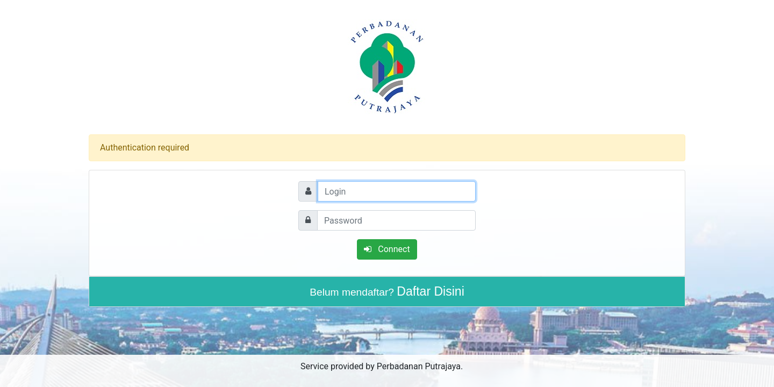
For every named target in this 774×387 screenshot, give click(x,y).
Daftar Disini (430, 291)
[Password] (396, 220)
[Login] (397, 191)
